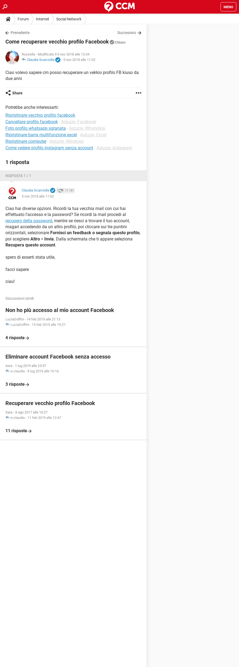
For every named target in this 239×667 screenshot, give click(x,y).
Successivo (126, 32)
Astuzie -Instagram (114, 147)
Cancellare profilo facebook (31, 121)
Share (17, 93)
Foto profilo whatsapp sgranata (35, 128)
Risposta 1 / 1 (18, 176)
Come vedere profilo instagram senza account (49, 147)
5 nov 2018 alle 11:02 (79, 60)
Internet (42, 19)
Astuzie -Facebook (78, 121)
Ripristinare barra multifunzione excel (41, 134)
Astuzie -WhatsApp (87, 128)
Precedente (20, 32)
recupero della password (28, 220)
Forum (23, 19)
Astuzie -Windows (67, 141)
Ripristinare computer (25, 141)
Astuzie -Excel (93, 134)
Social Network (68, 19)
